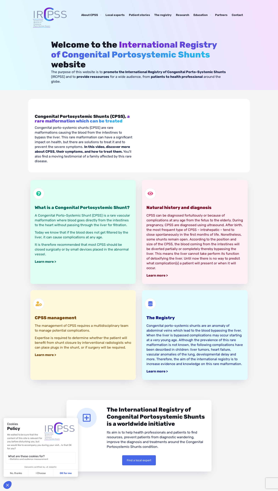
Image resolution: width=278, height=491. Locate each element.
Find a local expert (139, 460)
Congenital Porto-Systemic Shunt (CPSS (70, 215)
